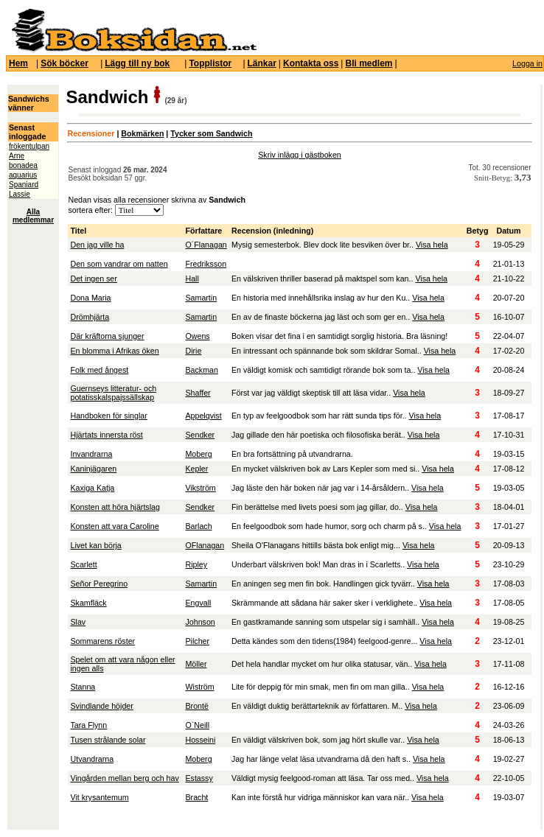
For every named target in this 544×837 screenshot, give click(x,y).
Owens (197, 336)
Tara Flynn (88, 725)
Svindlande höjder (101, 705)
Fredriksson (205, 263)
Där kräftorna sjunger (107, 336)
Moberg (198, 453)
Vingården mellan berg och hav (124, 778)
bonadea (23, 165)
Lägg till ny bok (137, 63)
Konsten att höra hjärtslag (114, 506)
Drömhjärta (89, 316)
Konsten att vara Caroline (114, 526)
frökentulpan (29, 146)
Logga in (527, 63)
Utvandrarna (92, 758)
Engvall (198, 602)
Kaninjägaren (93, 468)
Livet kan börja (95, 545)
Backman (201, 369)
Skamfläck (88, 602)
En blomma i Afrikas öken (114, 350)
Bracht (196, 797)
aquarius (23, 175)
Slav (78, 621)
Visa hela (432, 244)
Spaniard (23, 185)
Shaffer (197, 392)
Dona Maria (90, 297)
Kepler (196, 468)
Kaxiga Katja (92, 487)
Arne (16, 156)
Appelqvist (203, 415)
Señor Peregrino (99, 583)
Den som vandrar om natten (118, 263)
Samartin (201, 297)
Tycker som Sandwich (211, 133)
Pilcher (197, 641)
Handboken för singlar (108, 415)
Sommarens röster (102, 641)
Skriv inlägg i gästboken (299, 154)
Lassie (19, 194)
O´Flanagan (205, 244)
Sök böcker (64, 63)
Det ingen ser (93, 278)
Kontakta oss (310, 63)
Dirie (193, 350)
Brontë (196, 705)
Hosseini (200, 739)
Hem (18, 63)
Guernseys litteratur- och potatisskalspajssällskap (113, 393)
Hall (191, 278)
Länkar (262, 63)
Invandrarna (91, 453)
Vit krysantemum (99, 797)
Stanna (82, 686)
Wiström (199, 686)
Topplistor (210, 63)
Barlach (198, 526)
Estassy (198, 778)
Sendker (200, 434)
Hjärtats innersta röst (106, 434)
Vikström (200, 487)
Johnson (200, 621)
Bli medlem (368, 63)
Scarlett (83, 564)
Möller (195, 663)
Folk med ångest (99, 369)
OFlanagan (204, 545)
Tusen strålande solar (107, 739)
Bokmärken (142, 133)
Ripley (196, 564)
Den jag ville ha (97, 244)
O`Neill (197, 725)
